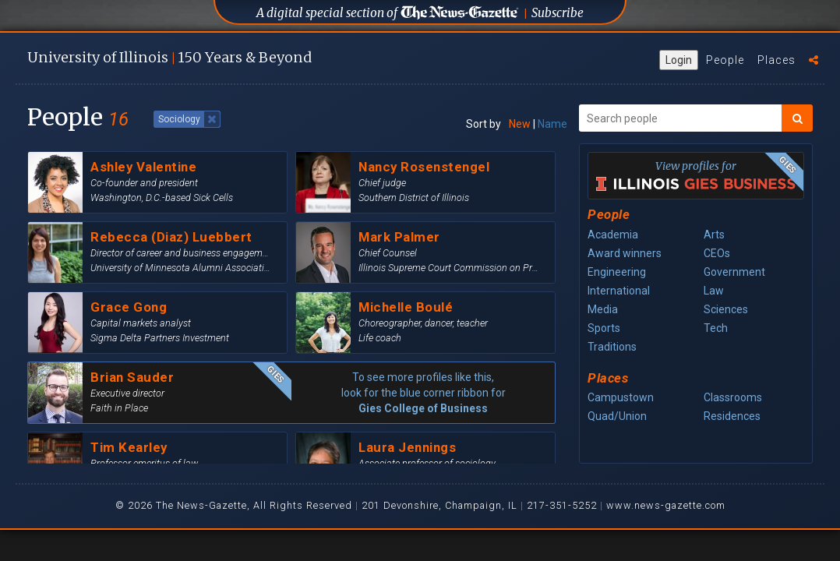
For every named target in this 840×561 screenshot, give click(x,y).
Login (678, 60)
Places (776, 60)
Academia (613, 234)
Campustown (621, 397)
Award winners (625, 253)
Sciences (726, 309)
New (520, 124)
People (725, 60)
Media (603, 309)
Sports (604, 328)
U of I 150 (169, 57)
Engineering (617, 272)
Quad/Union (617, 416)
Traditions (612, 346)
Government (734, 272)
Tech (716, 328)
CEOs (717, 253)
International (619, 290)
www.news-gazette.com (665, 505)
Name (552, 124)
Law (714, 290)
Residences (732, 416)
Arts (714, 234)
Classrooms (733, 397)
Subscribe (557, 12)
